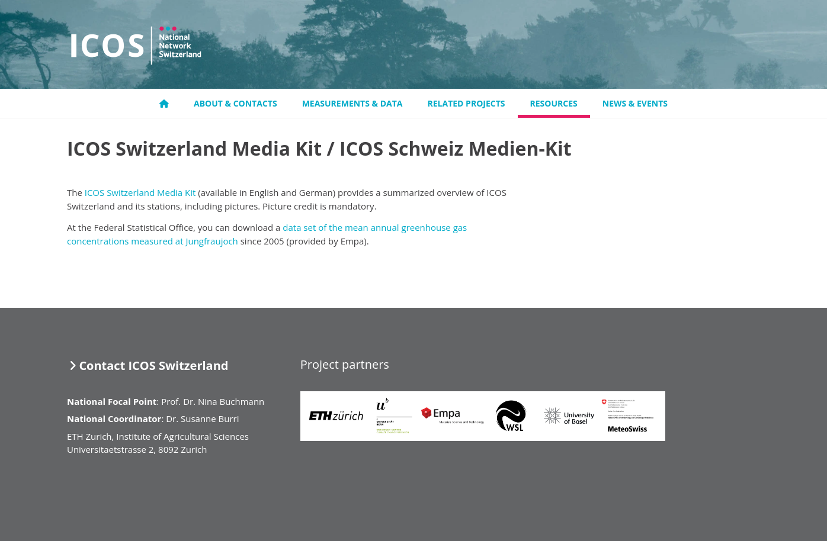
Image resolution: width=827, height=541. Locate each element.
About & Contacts (235, 103)
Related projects (466, 103)
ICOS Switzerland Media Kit (140, 192)
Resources (554, 103)
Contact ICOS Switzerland (153, 365)
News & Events (635, 103)
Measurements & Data (352, 103)
